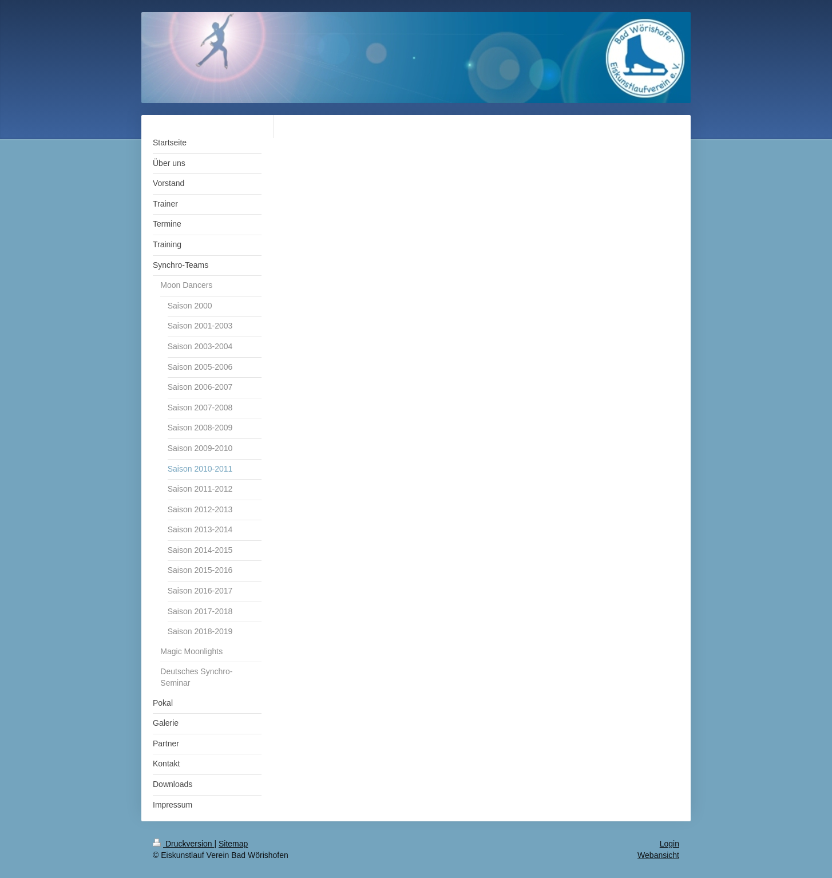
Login (669, 843)
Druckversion (183, 843)
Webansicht (658, 855)
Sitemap (233, 843)
